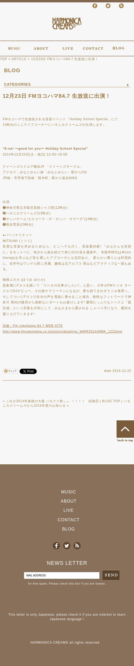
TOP (3, 59)
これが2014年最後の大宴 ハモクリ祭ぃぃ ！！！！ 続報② (52, 401)
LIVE (68, 510)
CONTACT (69, 520)
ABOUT (69, 501)
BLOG (12, 70)
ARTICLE (18, 59)
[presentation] (40, 599)
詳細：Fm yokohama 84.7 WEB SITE (33, 326)
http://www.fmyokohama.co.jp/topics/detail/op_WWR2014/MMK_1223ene (62, 331)
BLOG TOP (111, 401)
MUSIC (68, 492)
